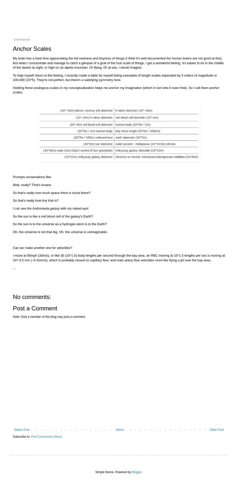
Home (120, 429)
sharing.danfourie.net (11, 15)
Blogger (137, 472)
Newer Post (22, 429)
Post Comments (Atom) (46, 436)
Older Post (217, 429)
